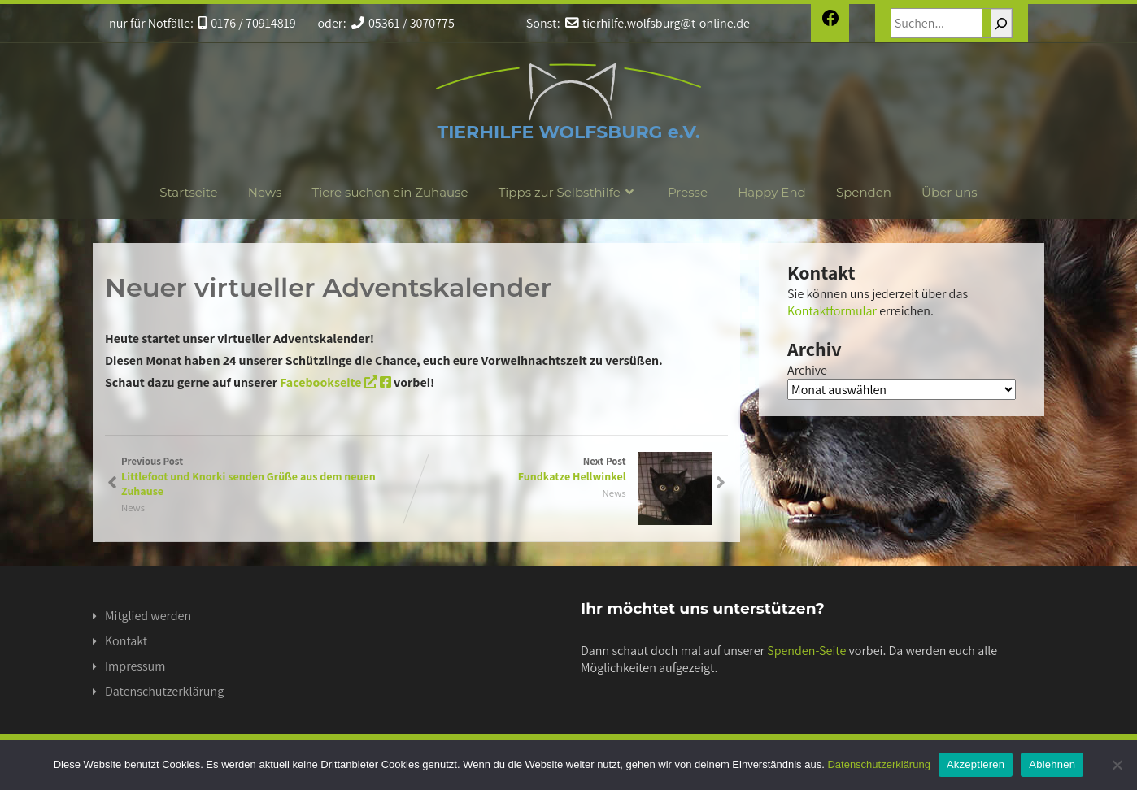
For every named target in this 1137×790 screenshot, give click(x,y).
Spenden (863, 192)
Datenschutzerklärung (164, 691)
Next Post (564, 469)
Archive (807, 370)
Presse (688, 192)
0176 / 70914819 (247, 23)
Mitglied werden (148, 615)
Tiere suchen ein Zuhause (390, 192)
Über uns (949, 192)
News (265, 192)
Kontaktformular (832, 310)
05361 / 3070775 (403, 23)
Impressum (135, 666)
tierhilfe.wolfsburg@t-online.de (657, 23)
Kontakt (126, 640)
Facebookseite (335, 382)
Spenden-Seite (806, 650)
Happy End (772, 192)
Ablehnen (1052, 764)
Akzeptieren (975, 764)
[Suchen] (1001, 23)
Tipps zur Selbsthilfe (568, 192)
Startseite (188, 192)
